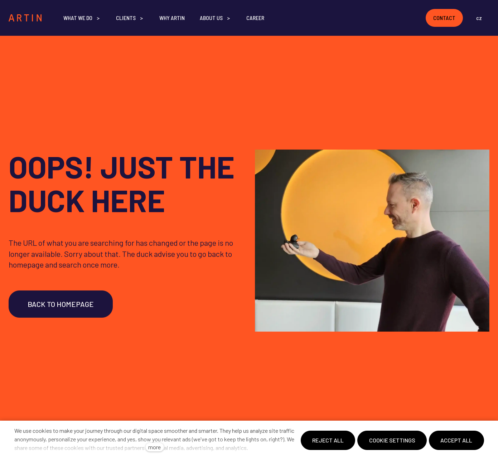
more (154, 447)
